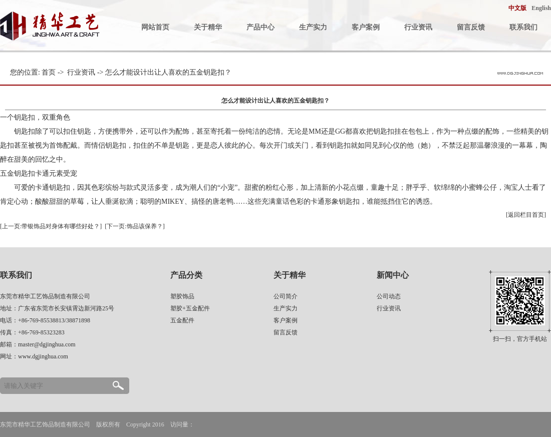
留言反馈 (471, 27)
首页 (49, 72)
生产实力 (313, 27)
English (541, 8)
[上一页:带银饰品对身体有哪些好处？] (51, 226)
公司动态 (389, 296)
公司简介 (285, 296)
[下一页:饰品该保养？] (134, 226)
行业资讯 (418, 27)
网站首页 (155, 27)
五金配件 (182, 320)
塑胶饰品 (182, 296)
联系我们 (523, 27)
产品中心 (260, 27)
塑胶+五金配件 (190, 308)
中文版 (517, 8)
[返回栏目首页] (526, 214)
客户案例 (366, 27)
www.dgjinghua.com (43, 356)
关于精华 (208, 27)
